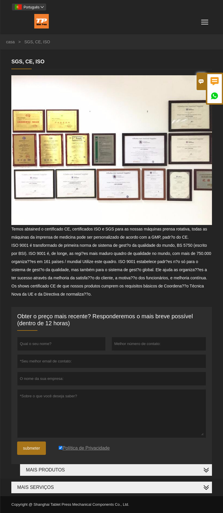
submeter (31, 448)
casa (10, 42)
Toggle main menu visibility (205, 19)
